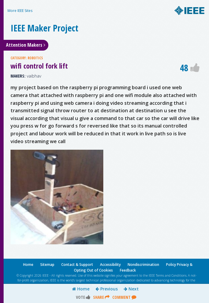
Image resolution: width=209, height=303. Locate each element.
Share (101, 297)
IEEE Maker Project (44, 28)
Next (131, 289)
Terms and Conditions (171, 275)
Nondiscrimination (143, 264)
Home (80, 289)
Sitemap (47, 264)
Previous (106, 289)
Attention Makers (25, 45)
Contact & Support (77, 264)
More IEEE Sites (20, 10)
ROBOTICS (35, 57)
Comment (124, 297)
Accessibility (110, 264)
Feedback (128, 270)
